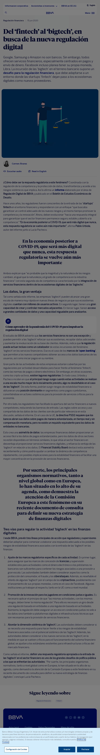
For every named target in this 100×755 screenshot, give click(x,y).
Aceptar (67, 749)
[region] (50, 741)
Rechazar (85, 749)
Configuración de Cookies (16, 749)
